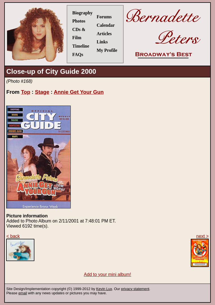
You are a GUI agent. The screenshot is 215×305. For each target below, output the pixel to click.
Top (25, 92)
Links (102, 41)
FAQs (77, 54)
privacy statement (135, 289)
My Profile (107, 50)
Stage (42, 92)
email (22, 293)
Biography (82, 12)
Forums (104, 16)
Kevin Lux (104, 289)
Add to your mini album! (107, 274)
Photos (78, 21)
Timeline (80, 46)
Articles (104, 33)
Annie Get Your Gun (79, 92)
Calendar (106, 25)
